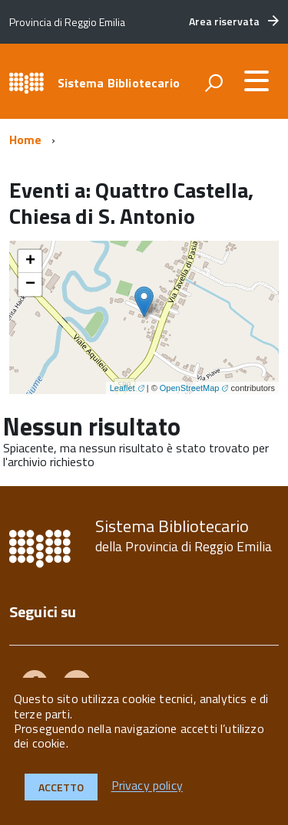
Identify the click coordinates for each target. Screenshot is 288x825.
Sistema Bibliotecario (119, 83)
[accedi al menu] (256, 80)
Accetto (61, 787)
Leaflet (122, 388)
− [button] (30, 284)
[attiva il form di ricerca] (213, 83)
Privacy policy (147, 786)
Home (25, 139)
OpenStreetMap (190, 388)
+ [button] (30, 261)
